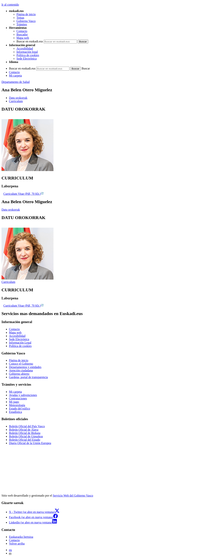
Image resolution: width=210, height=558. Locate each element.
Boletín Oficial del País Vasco (27, 426)
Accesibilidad (24, 48)
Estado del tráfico (19, 408)
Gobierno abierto (19, 373)
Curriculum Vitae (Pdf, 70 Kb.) (23, 193)
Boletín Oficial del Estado (24, 439)
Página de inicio (26, 14)
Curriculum (8, 281)
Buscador (22, 34)
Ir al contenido (10, 4)
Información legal (27, 51)
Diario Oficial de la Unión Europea (30, 443)
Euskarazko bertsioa (21, 536)
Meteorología (17, 405)
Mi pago (14, 401)
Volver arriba (17, 543)
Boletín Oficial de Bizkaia (24, 433)
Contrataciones (18, 398)
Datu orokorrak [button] (18, 97)
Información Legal (20, 342)
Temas (20, 17)
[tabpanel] (105, 139)
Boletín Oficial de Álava (23, 429)
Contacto (21, 31)
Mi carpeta (15, 75)
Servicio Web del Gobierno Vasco (73, 495)
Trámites (21, 24)
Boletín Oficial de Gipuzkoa (26, 436)
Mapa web (22, 37)
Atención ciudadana (21, 370)
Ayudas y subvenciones (23, 395)
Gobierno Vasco (26, 21)
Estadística (15, 411)
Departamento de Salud (15, 81)
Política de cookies (27, 55)
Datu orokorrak (10, 209)
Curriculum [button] (16, 101)
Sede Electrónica (26, 58)
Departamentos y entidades (25, 367)
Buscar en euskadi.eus (29, 41)
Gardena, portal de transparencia (28, 377)
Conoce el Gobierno (21, 363)
